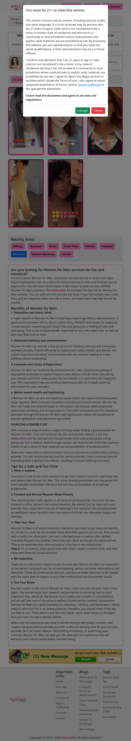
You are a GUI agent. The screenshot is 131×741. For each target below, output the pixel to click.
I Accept (83, 110)
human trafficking (89, 85)
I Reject (98, 110)
